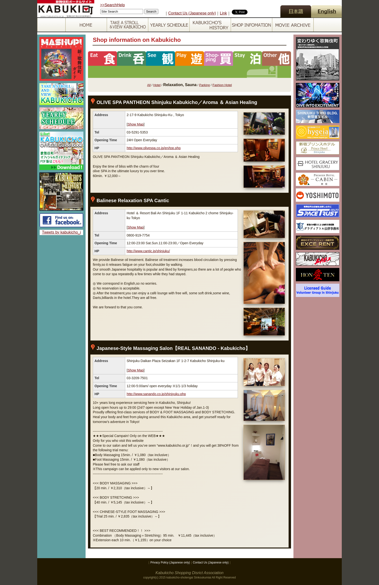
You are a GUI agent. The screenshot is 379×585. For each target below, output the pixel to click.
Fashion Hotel (222, 85)
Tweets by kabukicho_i (61, 232)
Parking (204, 85)
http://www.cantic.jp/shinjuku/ (148, 251)
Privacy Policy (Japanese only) (170, 562)
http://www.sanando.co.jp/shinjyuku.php (156, 394)
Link (223, 13)
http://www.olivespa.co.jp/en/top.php (154, 148)
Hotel (156, 85)
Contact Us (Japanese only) (192, 13)
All (149, 85)
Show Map (136, 124)
